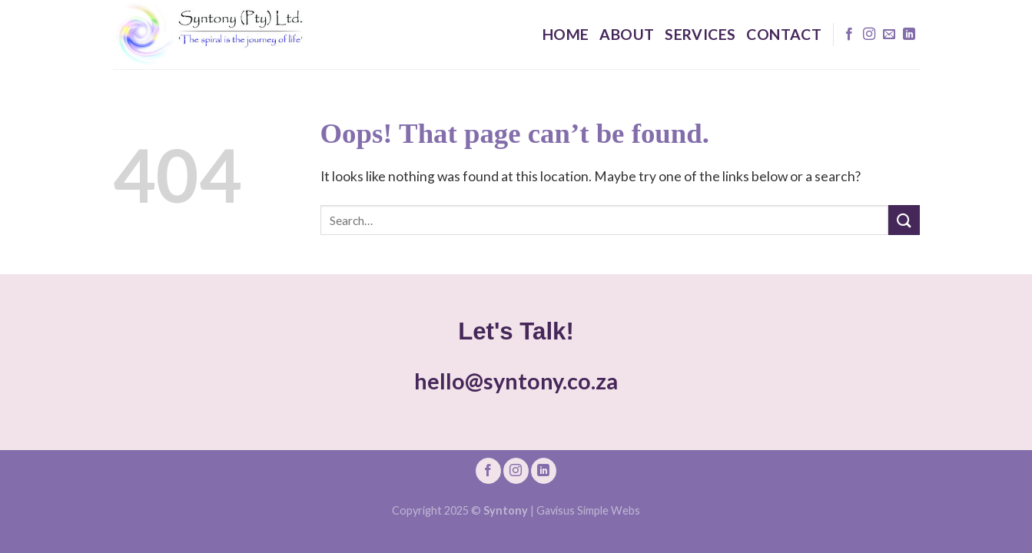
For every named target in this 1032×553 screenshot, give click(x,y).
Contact (783, 34)
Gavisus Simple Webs (588, 510)
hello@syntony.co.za (516, 381)
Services (700, 34)
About (626, 34)
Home (566, 34)
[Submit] (903, 220)
